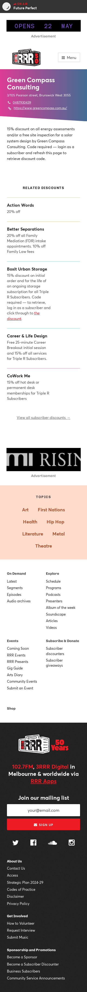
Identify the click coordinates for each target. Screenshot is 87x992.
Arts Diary (15, 674)
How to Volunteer (20, 923)
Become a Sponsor (22, 957)
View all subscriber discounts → (43, 417)
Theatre (43, 546)
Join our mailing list (43, 797)
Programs (53, 587)
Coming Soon (18, 648)
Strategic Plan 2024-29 (25, 882)
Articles (52, 620)
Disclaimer (15, 896)
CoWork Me (18, 376)
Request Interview (21, 930)
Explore (52, 573)
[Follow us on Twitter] (15, 843)
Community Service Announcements (36, 978)
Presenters (54, 601)
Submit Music (17, 937)
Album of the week (60, 607)
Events (12, 641)
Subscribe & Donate (62, 641)
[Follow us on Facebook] (33, 843)
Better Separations (25, 229)
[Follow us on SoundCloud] (52, 843)
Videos (51, 627)
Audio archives (19, 601)
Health (30, 522)
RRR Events (16, 655)
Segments (15, 587)
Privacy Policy (18, 903)
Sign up (43, 825)
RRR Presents (17, 661)
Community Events (22, 681)
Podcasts (53, 594)
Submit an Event (20, 688)
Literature (32, 534)
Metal (58, 534)
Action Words (20, 205)
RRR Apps (44, 781)
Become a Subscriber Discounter (33, 964)
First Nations (51, 509)
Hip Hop (55, 522)
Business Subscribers (23, 971)
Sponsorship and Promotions (31, 950)
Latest (12, 581)
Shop (11, 708)
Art (25, 509)
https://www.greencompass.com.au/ (40, 108)
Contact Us (16, 868)
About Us (14, 861)
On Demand (16, 573)
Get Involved (17, 916)
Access (12, 875)
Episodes (14, 594)
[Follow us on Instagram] (72, 843)
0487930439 (22, 102)
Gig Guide (15, 668)
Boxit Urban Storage (27, 269)
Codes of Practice (21, 889)
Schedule (53, 581)
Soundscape (56, 614)
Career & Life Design (27, 336)
